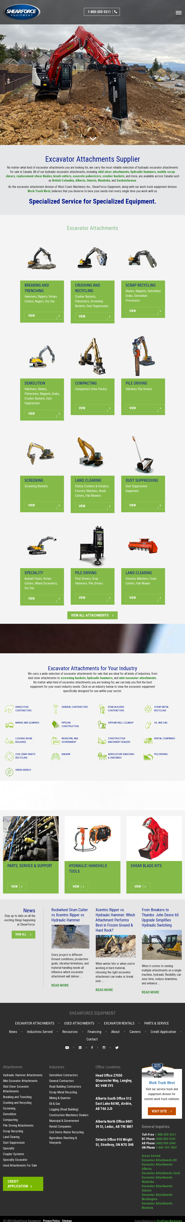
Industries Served (40, 1031)
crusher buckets (113, 176)
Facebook (92, 1048)
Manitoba (104, 180)
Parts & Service (156, 1023)
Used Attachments (79, 1023)
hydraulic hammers (143, 172)
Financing (94, 1031)
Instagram (104, 1048)
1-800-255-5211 (165, 1134)
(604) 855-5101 (166, 1139)
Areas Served (151, 1156)
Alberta (80, 180)
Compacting (10, 1120)
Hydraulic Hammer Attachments (22, 1075)
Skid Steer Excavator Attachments (16, 1089)
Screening (9, 1108)
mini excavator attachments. (138, 678)
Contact (92, 1039)
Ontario (92, 180)
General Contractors (61, 1081)
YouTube (67, 1048)
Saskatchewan (126, 180)
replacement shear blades (34, 176)
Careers (135, 1031)
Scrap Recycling (13, 1131)
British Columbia (63, 180)
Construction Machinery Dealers (68, 1115)
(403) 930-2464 (166, 1143)
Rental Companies (60, 1126)
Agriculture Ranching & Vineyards (63, 1140)
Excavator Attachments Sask (161, 1173)
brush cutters (62, 176)
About (115, 1031)
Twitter (117, 1048)
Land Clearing (11, 1137)
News (13, 1031)
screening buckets (73, 678)
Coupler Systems (13, 1154)
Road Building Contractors (65, 1086)
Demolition (9, 1114)
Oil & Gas (54, 1104)
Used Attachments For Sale (20, 1165)
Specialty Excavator (15, 1160)
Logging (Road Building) (63, 1109)
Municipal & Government (64, 1121)
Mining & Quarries (59, 1098)
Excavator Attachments (92, 228)
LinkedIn (80, 1048)
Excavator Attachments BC (159, 1160)
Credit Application (163, 1031)
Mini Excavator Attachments (20, 1081)
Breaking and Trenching (17, 1097)
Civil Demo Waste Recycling (66, 1132)
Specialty (8, 1148)
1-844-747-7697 (166, 1147)
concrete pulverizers (87, 176)
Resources (70, 1031)
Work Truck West (39, 191)
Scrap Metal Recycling (63, 1092)
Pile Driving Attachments (18, 1125)
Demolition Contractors (63, 1075)
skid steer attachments (113, 172)
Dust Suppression (14, 1142)
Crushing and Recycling (17, 1103)
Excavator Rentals (119, 1023)
